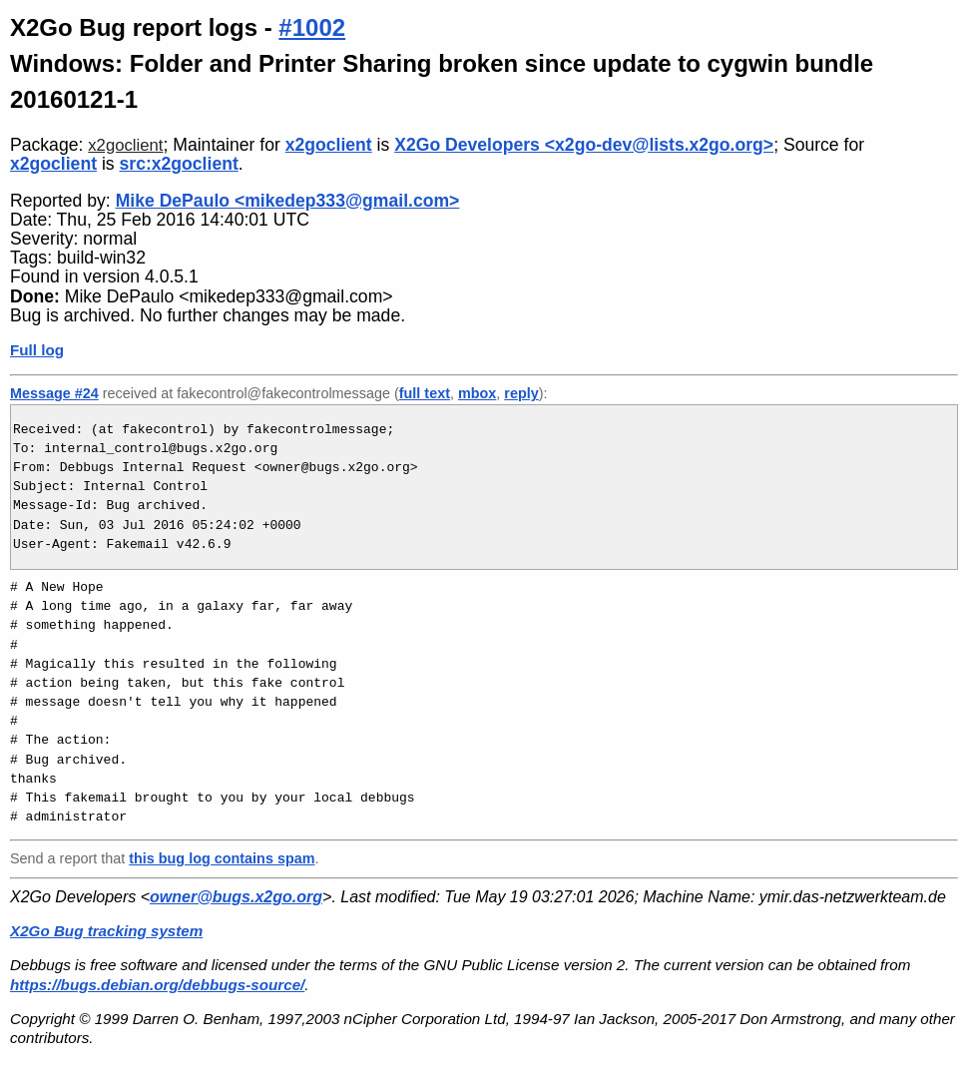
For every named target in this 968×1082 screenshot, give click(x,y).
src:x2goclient (179, 164)
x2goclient (125, 145)
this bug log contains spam (221, 858)
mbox (477, 393)
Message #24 (54, 393)
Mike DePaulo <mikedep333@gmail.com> (288, 201)
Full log (37, 349)
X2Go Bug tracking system (106, 930)
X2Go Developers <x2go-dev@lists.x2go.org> (583, 145)
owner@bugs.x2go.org (236, 896)
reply (521, 393)
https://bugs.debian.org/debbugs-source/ (157, 984)
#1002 (311, 27)
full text (424, 393)
